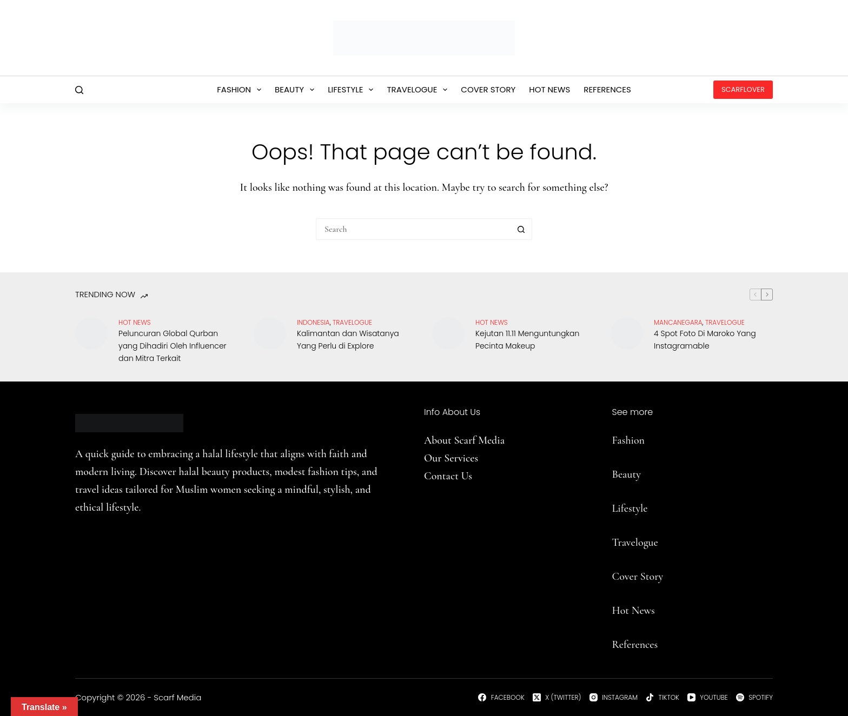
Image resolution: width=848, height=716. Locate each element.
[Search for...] (413, 229)
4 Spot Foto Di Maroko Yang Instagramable (705, 339)
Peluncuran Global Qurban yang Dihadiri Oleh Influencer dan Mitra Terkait (172, 346)
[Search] (79, 90)
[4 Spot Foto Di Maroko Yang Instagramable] (627, 333)
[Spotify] (754, 697)
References (607, 89)
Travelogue (419, 89)
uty (633, 474)
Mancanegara (678, 322)
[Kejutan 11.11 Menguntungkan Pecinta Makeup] (448, 333)
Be (617, 474)
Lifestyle (352, 89)
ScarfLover (743, 89)
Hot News (549, 89)
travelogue (352, 322)
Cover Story (488, 89)
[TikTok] (662, 697)
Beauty (297, 89)
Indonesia (313, 322)
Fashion (241, 89)
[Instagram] (613, 697)
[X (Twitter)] (557, 697)
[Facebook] (501, 697)
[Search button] (521, 229)
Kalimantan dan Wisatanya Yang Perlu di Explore (348, 339)
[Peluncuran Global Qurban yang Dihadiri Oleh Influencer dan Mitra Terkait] (91, 333)
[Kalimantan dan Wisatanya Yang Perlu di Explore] (270, 333)
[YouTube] (707, 697)
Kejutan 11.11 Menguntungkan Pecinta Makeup (527, 339)
